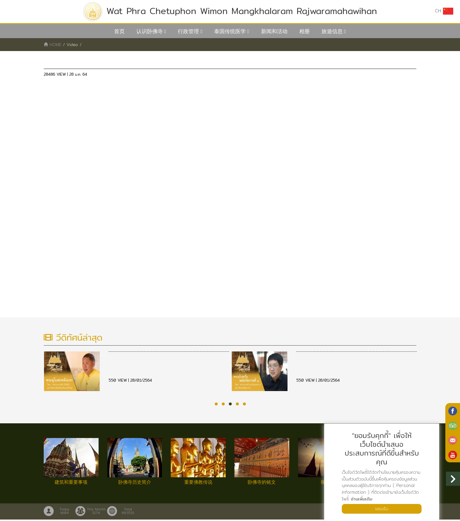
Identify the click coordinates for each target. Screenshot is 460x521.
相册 (304, 31)
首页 (119, 31)
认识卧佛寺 (149, 31)
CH (443, 11)
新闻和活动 (274, 31)
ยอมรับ (381, 508)
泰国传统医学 (230, 31)
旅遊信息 (332, 31)
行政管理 (188, 31)
